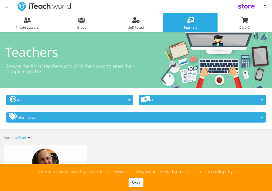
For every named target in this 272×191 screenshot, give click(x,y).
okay (136, 182)
